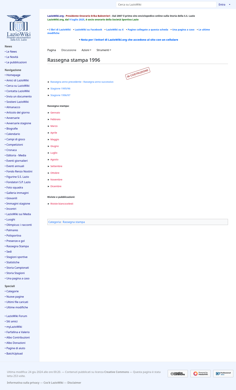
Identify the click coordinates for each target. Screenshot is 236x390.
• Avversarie (12, 118)
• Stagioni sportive (16, 257)
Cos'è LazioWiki (53, 382)
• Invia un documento (18, 96)
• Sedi (8, 251)
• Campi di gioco (15, 139)
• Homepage (12, 75)
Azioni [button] (85, 50)
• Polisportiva (13, 235)
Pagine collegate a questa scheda (148, 29)
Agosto (54, 159)
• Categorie (12, 291)
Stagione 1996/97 (60, 95)
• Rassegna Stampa (17, 246)
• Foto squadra (14, 187)
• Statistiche (12, 262)
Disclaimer (74, 382)
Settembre (56, 166)
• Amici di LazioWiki (17, 80)
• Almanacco (12, 107)
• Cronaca (11, 150)
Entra (222, 4)
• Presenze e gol (15, 241)
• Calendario (12, 134)
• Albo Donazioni (15, 343)
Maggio (54, 139)
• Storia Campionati (17, 267)
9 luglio (73, 19)
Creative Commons (116, 372)
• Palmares (11, 230)
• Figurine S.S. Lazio (17, 177)
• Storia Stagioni (15, 273)
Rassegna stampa (74, 222)
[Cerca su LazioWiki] (166, 4)
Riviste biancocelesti (61, 203)
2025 (81, 19)
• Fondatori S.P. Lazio (18, 182)
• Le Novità (11, 57)
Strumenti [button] (103, 50)
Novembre (56, 179)
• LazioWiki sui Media (18, 214)
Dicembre (55, 186)
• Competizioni (14, 144)
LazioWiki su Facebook (88, 29)
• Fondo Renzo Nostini (18, 171)
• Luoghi (10, 219)
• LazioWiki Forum (16, 316)
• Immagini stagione (17, 203)
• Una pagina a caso (17, 278)
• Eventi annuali (14, 166)
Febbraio (55, 119)
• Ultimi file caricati (16, 302)
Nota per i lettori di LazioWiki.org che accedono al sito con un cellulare (129, 40)
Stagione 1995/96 (60, 88)
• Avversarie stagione (18, 123)
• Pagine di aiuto (15, 348)
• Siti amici (11, 321)
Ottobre (54, 172)
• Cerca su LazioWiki (17, 86)
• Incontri (10, 209)
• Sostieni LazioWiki (17, 102)
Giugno (54, 146)
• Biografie (11, 128)
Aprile (53, 132)
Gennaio (55, 112)
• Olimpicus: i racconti (18, 225)
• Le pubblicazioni (16, 62)
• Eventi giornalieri (16, 161)
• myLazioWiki (13, 327)
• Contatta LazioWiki (17, 91)
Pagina (51, 50)
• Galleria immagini (17, 193)
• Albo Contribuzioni (17, 337)
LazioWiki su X (115, 29)
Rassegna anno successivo (98, 81)
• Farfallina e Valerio (17, 332)
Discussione (68, 50)
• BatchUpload (14, 353)
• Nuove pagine (14, 296)
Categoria (54, 222)
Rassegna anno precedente (65, 81)
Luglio (53, 152)
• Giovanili (11, 198)
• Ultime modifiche (16, 307)
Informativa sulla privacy (23, 382)
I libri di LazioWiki (60, 29)
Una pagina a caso (183, 29)
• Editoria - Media (15, 155)
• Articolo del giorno (17, 112)
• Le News (11, 51)
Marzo (54, 126)
